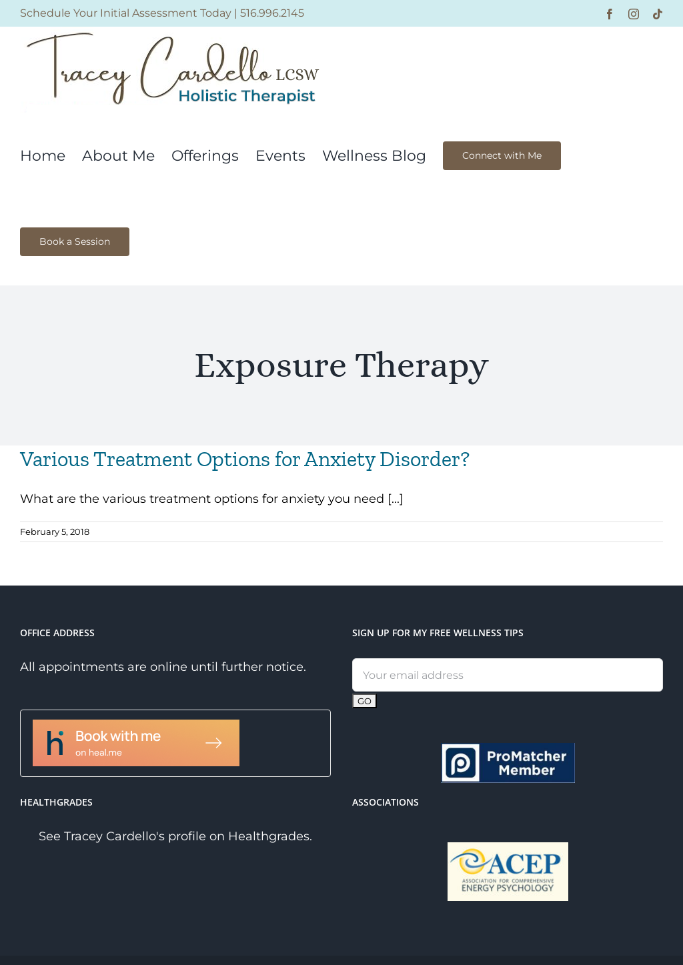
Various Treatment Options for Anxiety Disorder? (245, 458)
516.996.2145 (272, 13)
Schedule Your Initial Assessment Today (125, 13)
